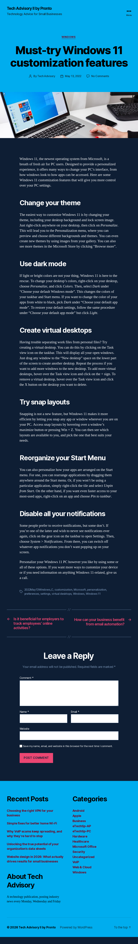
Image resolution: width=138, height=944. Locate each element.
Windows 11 (95, 594)
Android (78, 817)
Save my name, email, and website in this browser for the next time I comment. (68, 753)
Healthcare (80, 848)
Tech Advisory (46, 77)
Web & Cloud (81, 874)
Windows (69, 37)
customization (64, 590)
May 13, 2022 (73, 77)
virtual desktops (63, 594)
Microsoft (81, 590)
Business (79, 828)
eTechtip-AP (81, 833)
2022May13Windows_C (39, 590)
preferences (32, 594)
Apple (76, 823)
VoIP (75, 869)
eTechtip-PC (81, 838)
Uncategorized (83, 864)
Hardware (79, 843)
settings (46, 594)
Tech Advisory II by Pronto (31, 9)
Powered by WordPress (77, 934)
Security (78, 859)
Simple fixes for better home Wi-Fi (32, 830)
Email (75, 718)
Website (24, 735)
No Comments (101, 77)
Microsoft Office (84, 853)
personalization (97, 590)
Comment (27, 685)
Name (24, 718)
